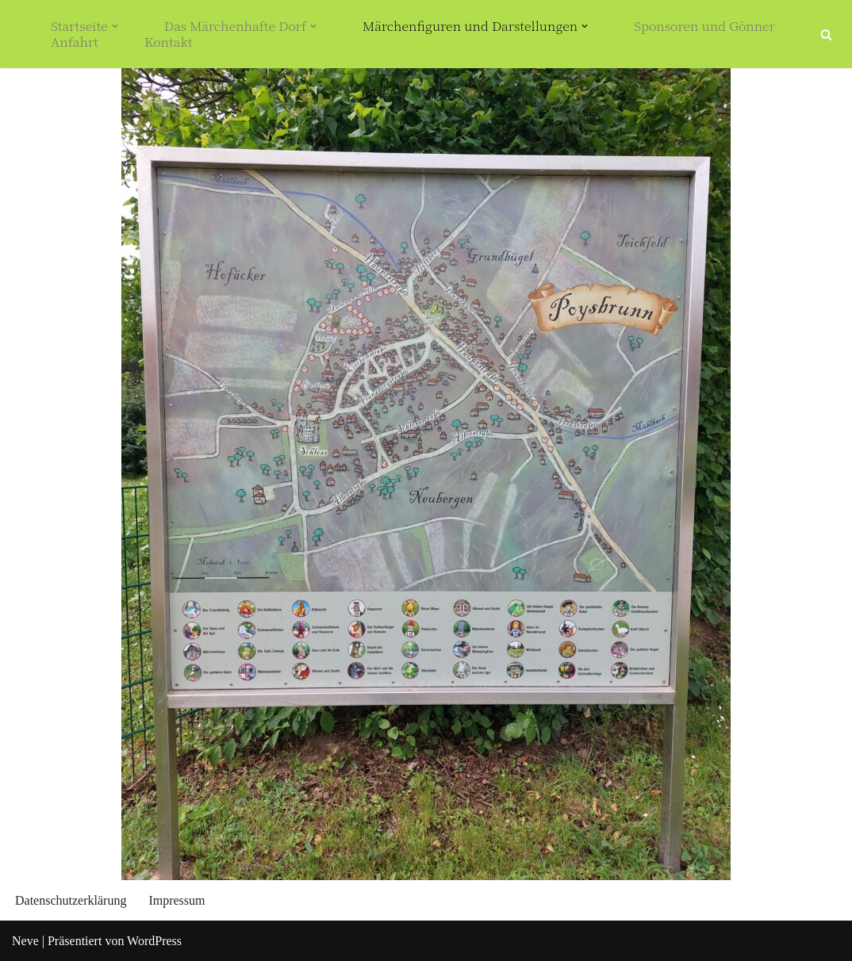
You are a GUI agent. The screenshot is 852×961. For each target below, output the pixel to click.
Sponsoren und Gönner (704, 26)
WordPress (154, 941)
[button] (115, 26)
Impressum (176, 900)
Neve (25, 941)
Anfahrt (74, 42)
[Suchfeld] (826, 34)
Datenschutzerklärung (70, 900)
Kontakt (168, 42)
